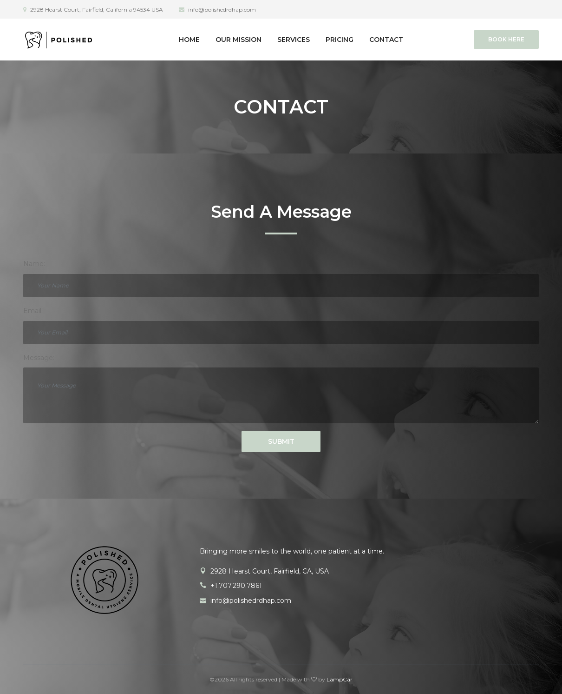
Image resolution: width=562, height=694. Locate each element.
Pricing (339, 39)
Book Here (506, 39)
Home (189, 39)
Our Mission (238, 39)
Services (293, 39)
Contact (386, 39)
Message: (38, 358)
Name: (34, 264)
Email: (33, 311)
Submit (281, 441)
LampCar (340, 679)
